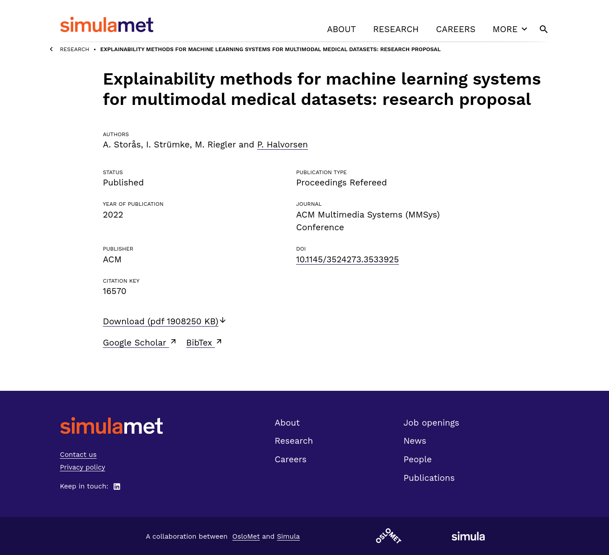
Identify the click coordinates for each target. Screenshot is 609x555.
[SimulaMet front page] (111, 425)
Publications (429, 478)
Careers (455, 29)
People (418, 459)
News (415, 441)
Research (396, 29)
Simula (288, 536)
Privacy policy (82, 467)
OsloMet (246, 536)
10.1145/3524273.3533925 (347, 259)
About (341, 29)
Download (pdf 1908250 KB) (165, 321)
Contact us (78, 455)
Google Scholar (140, 342)
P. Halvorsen (282, 144)
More (511, 29)
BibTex (205, 342)
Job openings (431, 422)
